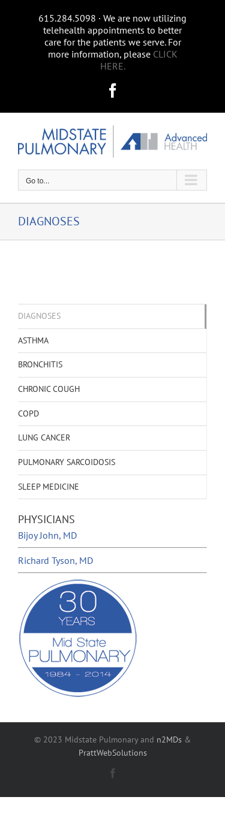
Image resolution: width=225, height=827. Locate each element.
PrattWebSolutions (113, 752)
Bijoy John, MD (47, 535)
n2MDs (169, 739)
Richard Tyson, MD (55, 560)
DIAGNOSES (39, 315)
